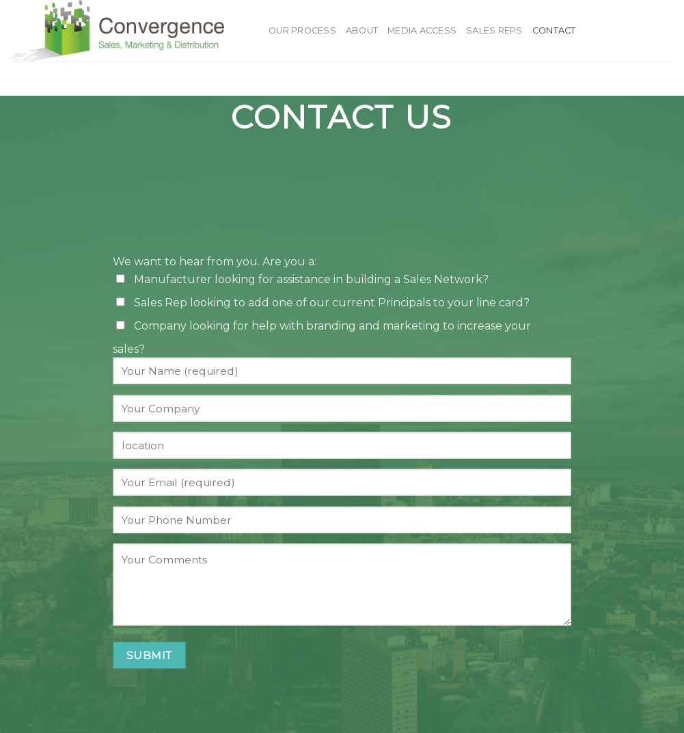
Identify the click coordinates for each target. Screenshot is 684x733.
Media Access (421, 30)
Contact (554, 30)
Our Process (302, 30)
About (362, 30)
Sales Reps (494, 30)
